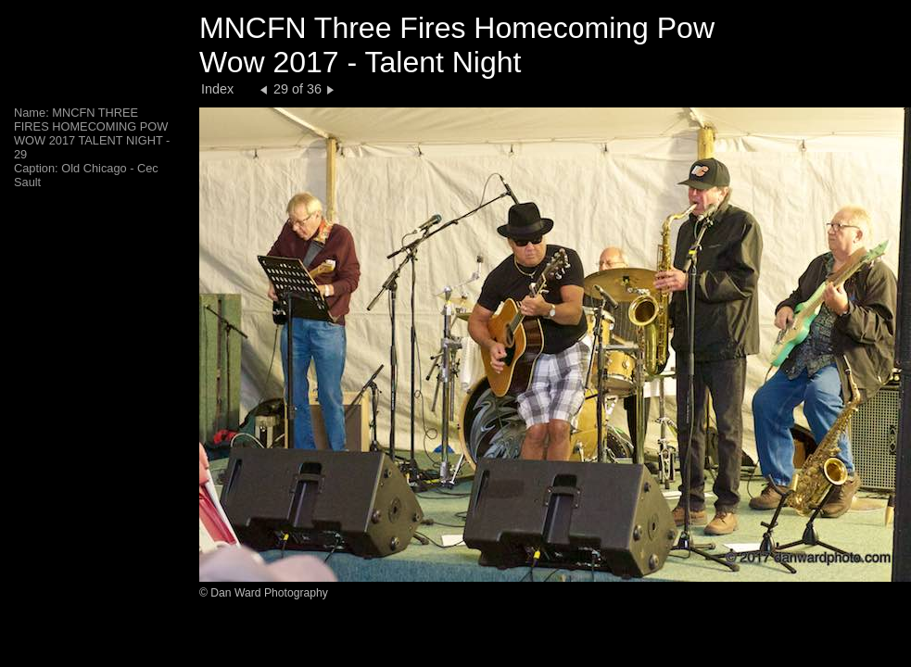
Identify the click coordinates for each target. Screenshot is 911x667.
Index (217, 89)
